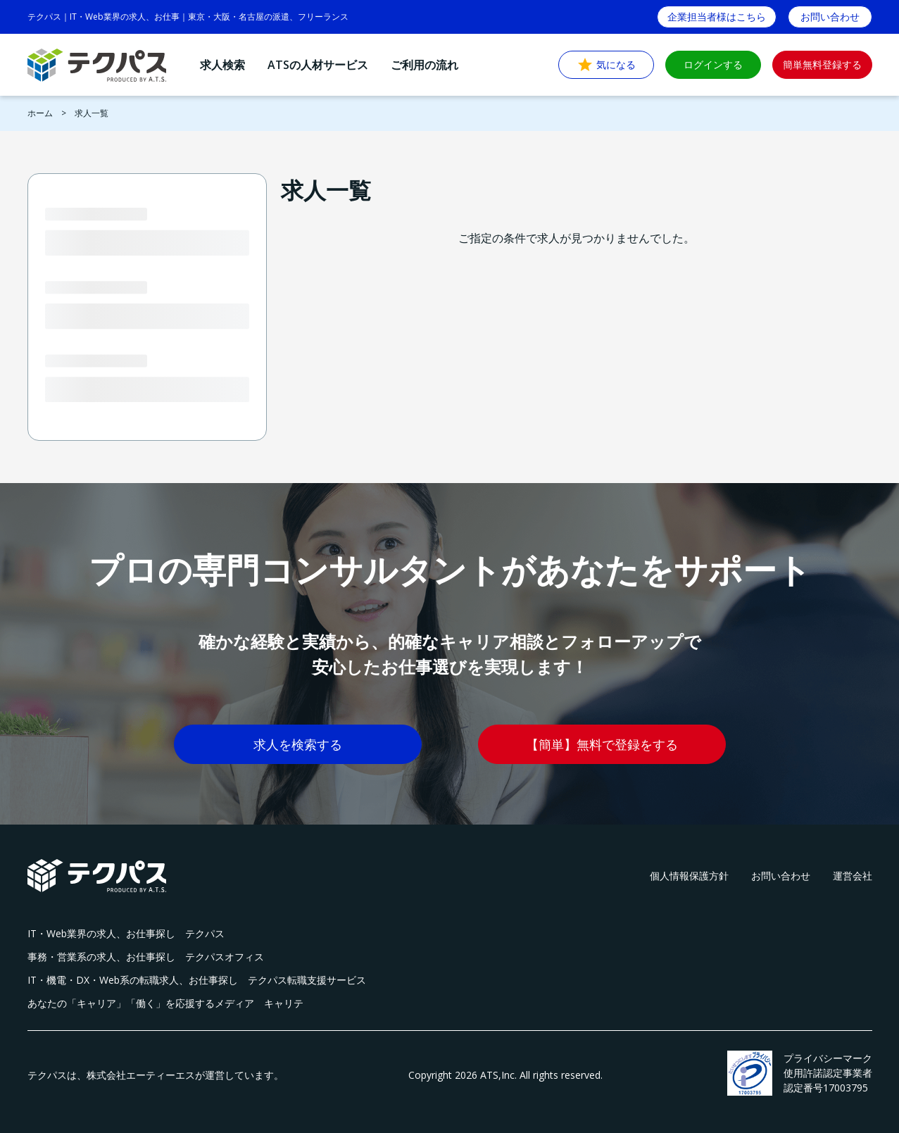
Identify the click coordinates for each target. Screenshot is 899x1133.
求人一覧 (91, 113)
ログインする (713, 64)
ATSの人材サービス (318, 65)
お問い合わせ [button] (830, 16)
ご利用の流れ (424, 65)
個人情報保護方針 (689, 875)
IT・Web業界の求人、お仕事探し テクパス (126, 933)
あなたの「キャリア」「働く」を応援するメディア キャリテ (165, 1003)
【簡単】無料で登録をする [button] (602, 744)
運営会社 (852, 875)
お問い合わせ (780, 875)
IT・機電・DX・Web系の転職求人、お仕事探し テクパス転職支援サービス (196, 980)
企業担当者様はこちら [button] (716, 16)
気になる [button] (606, 64)
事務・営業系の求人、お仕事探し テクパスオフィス (145, 956)
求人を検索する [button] (297, 744)
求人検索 (222, 65)
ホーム (40, 113)
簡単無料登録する (822, 64)
